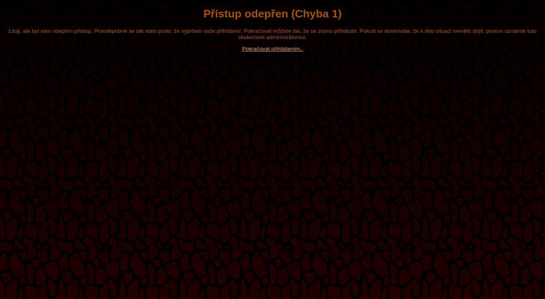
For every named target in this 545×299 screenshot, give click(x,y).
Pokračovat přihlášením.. (272, 49)
